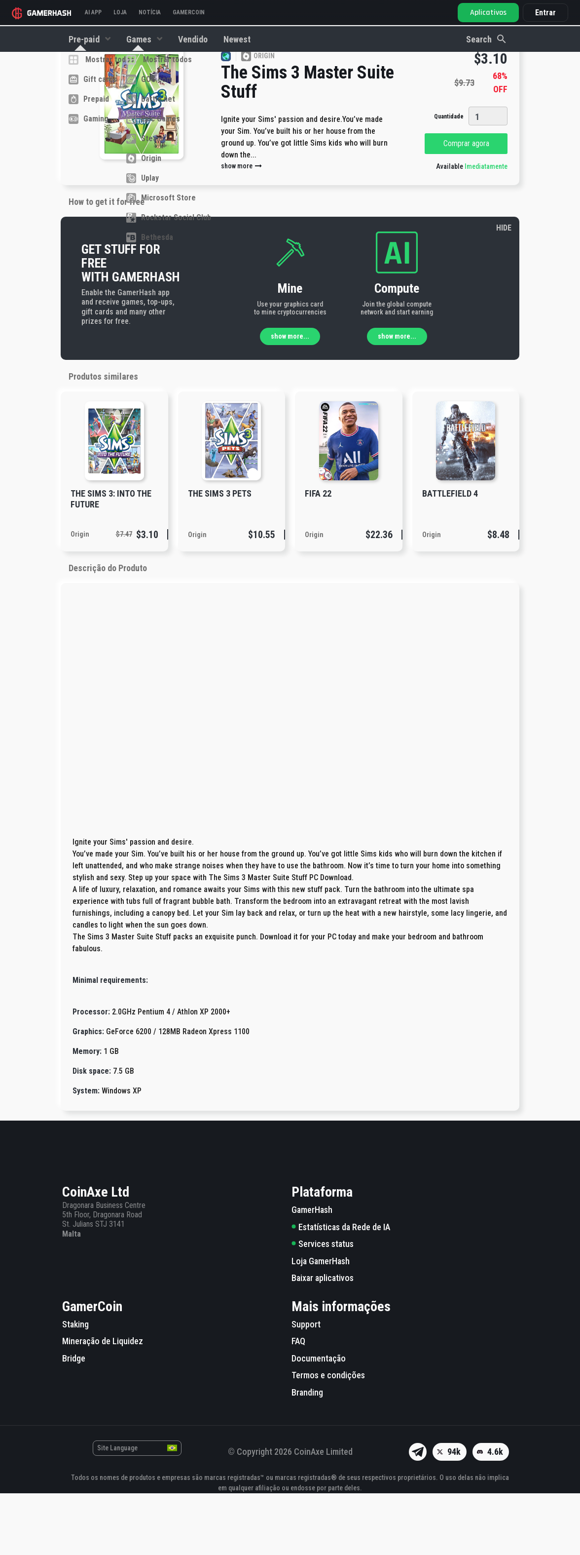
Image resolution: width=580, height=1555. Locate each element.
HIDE (503, 289)
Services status (322, 1305)
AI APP (93, 12)
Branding (307, 1454)
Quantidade (449, 178)
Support (306, 1386)
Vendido (193, 39)
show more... (290, 398)
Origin (80, 596)
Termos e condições (328, 1437)
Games (139, 39)
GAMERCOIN (189, 12)
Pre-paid (85, 39)
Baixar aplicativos (322, 1339)
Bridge (73, 1420)
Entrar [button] (545, 12)
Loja (120, 12)
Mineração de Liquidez (102, 1403)
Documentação (318, 1420)
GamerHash (311, 1271)
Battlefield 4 (450, 555)
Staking (75, 1386)
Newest (237, 39)
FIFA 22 (318, 555)
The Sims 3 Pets (220, 555)
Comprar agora (466, 205)
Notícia (150, 12)
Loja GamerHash (320, 1323)
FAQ (298, 1403)
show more (242, 228)
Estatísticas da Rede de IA (340, 1288)
